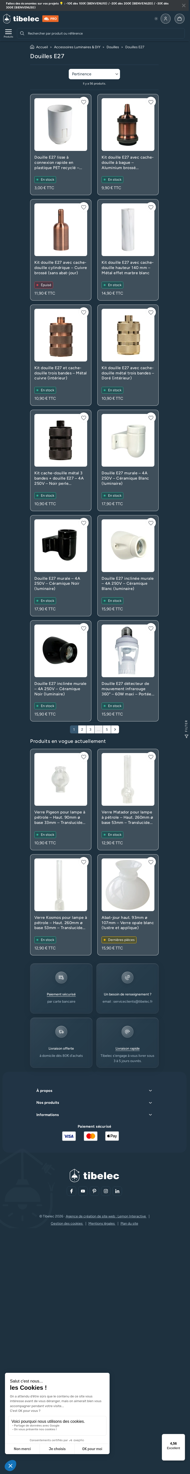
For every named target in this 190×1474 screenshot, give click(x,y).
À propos (44, 1090)
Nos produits (47, 1102)
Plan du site (129, 1223)
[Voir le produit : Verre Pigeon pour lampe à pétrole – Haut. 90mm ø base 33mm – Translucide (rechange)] (60, 799)
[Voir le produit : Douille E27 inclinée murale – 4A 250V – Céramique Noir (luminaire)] (60, 671)
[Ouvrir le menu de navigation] (8, 33)
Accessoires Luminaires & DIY (77, 47)
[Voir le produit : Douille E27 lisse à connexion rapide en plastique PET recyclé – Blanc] (60, 144)
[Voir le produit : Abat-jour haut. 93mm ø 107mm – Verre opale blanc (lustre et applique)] (128, 904)
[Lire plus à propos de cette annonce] (94, 5)
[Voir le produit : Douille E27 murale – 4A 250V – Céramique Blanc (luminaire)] (128, 460)
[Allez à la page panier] (180, 19)
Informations (47, 1115)
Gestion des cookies (67, 1223)
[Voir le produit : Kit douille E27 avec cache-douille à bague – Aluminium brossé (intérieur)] (128, 144)
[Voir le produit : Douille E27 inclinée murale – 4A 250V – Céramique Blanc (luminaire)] (128, 565)
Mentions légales (102, 1223)
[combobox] (106, 33)
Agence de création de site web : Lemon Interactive (106, 1216)
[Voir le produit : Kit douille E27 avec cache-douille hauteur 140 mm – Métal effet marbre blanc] (128, 249)
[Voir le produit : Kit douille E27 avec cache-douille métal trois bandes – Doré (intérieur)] (128, 355)
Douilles (113, 47)
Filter (187, 729)
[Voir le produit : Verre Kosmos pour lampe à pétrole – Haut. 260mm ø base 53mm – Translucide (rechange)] (60, 904)
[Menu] (182, 1437)
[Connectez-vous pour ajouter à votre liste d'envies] (84, 102)
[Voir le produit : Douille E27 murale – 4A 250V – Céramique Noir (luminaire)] (60, 565)
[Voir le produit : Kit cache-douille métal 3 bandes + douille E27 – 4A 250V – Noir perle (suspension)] (60, 460)
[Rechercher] (22, 33)
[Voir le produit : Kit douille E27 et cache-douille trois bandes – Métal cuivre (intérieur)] (60, 355)
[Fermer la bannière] (184, 5)
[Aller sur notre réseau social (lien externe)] (71, 1191)
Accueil (42, 47)
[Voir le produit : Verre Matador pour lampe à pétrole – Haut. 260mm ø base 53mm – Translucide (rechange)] (128, 799)
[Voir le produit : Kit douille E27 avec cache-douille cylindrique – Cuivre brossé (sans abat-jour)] (60, 249)
